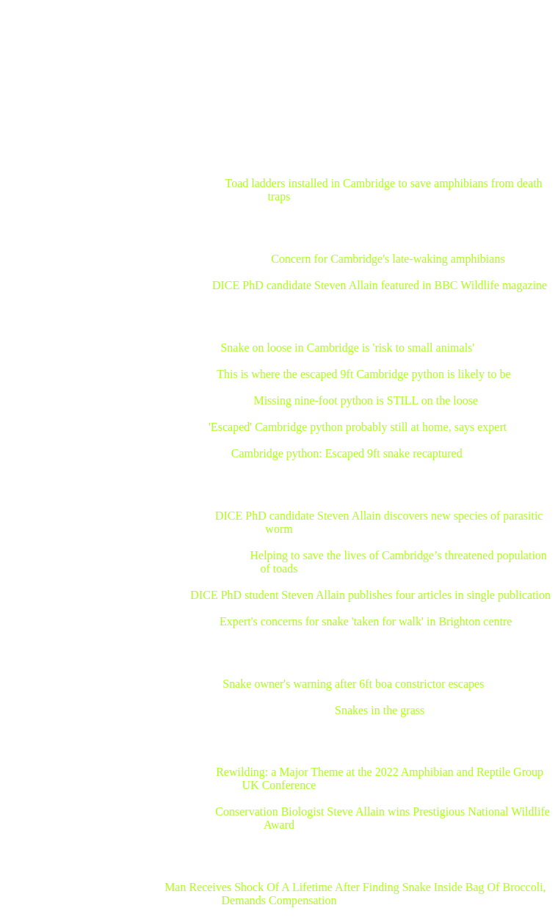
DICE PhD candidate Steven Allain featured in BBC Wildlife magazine (379, 285)
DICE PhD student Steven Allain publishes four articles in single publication (370, 595)
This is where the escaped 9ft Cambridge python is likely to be (363, 374)
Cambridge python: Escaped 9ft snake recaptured (347, 453)
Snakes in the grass (379, 710)
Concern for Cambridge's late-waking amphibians (387, 259)
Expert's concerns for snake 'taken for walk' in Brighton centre (366, 621)
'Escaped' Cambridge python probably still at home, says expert (358, 427)
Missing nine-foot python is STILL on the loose (365, 400)
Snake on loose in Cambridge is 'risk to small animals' (347, 347)
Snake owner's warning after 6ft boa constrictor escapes (353, 684)
